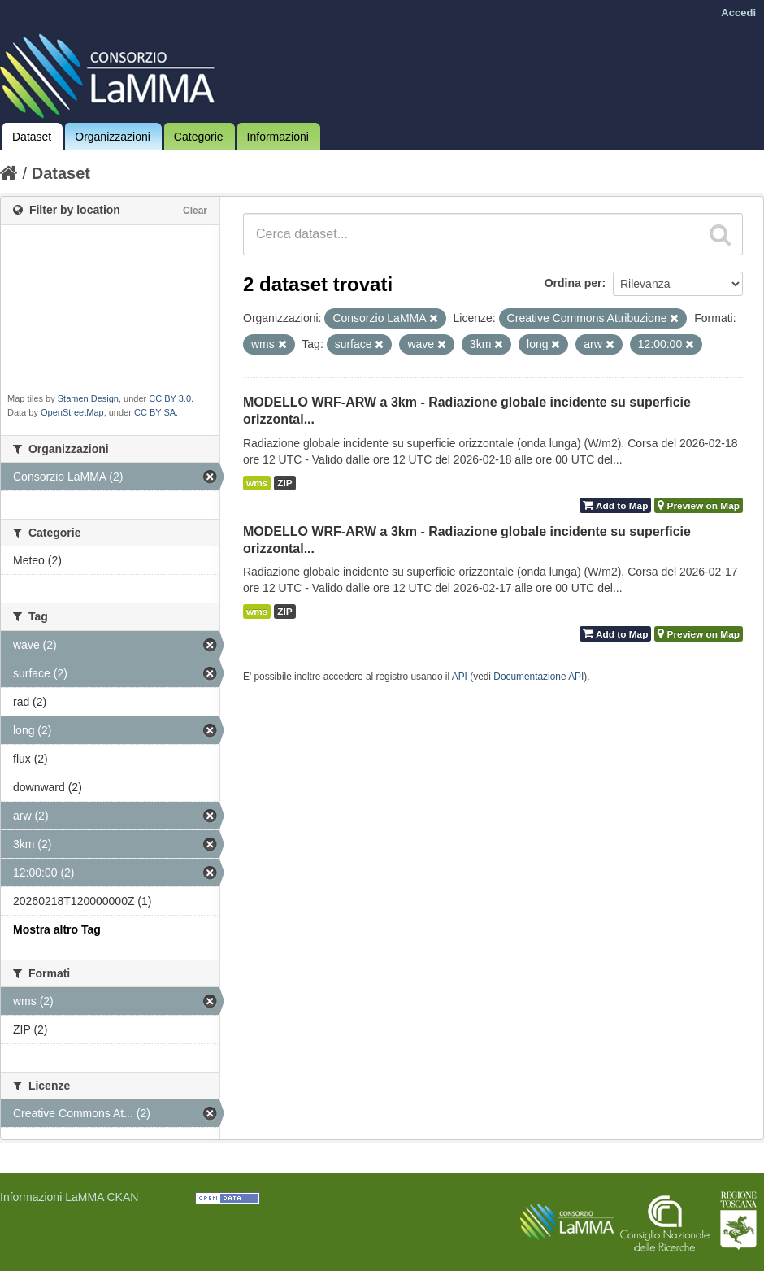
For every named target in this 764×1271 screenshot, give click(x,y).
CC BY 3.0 (170, 398)
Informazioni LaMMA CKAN (69, 1197)
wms (256, 483)
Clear (195, 210)
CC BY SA (155, 412)
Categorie (199, 136)
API (459, 676)
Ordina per (573, 282)
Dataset (31, 136)
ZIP (284, 483)
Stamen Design (88, 398)
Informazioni (278, 136)
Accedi (738, 13)
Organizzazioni (112, 136)
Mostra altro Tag (57, 929)
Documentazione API (538, 676)
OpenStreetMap (72, 412)
